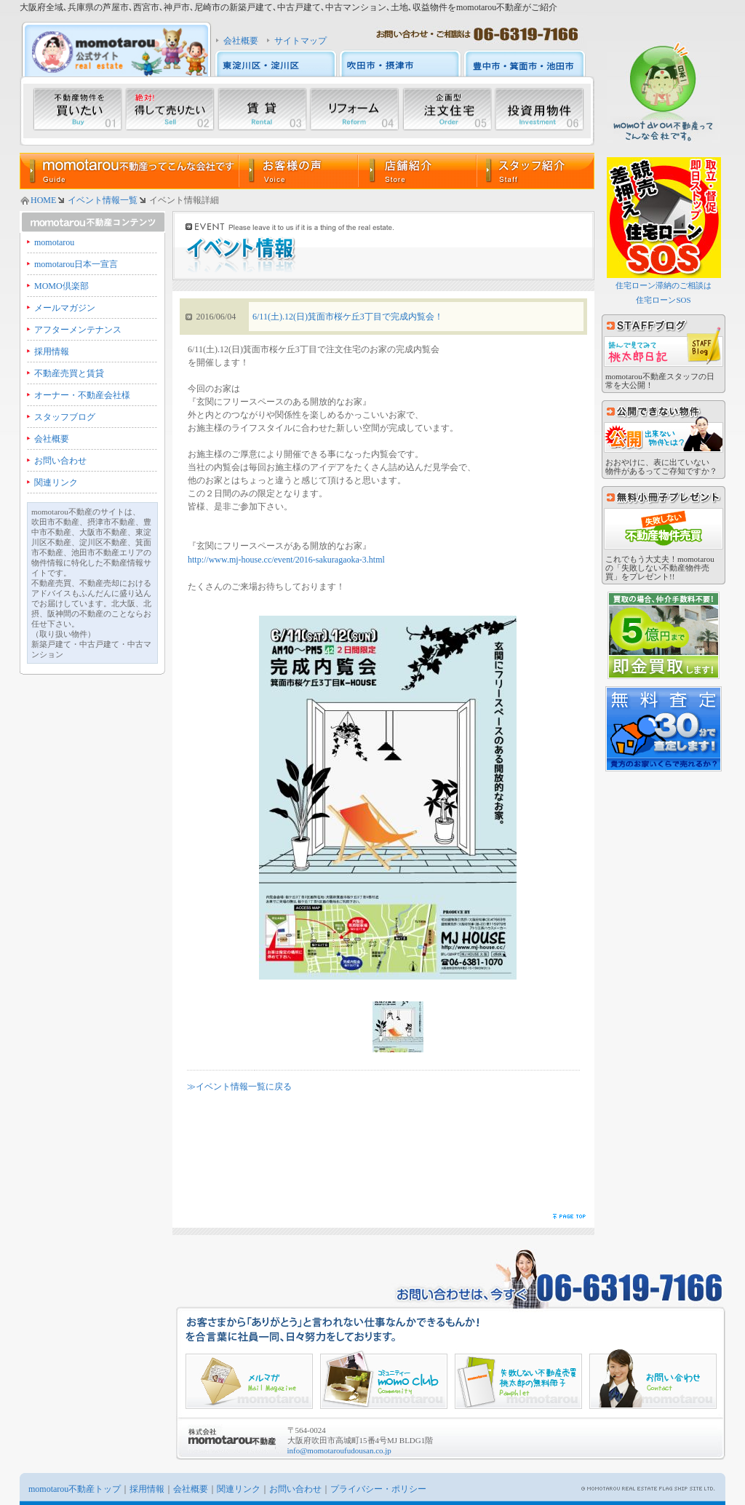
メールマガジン (64, 308)
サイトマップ (300, 41)
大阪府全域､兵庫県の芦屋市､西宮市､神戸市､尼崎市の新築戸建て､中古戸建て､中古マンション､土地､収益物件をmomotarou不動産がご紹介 (288, 7)
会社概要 (240, 41)
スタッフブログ (64, 417)
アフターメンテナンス (77, 330)
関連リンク (56, 482)
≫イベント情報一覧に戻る (239, 1086)
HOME (43, 200)
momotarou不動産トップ (74, 1489)
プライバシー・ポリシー (378, 1489)
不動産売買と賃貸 (69, 373)
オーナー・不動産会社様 (82, 395)
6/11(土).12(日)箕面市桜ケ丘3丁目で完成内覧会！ (347, 316)
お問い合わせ (60, 461)
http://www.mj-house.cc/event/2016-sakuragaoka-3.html (286, 560)
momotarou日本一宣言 (76, 264)
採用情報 (51, 351)
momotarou (54, 242)
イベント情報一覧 (103, 200)
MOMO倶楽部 (61, 286)
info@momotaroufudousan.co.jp (339, 1450)
